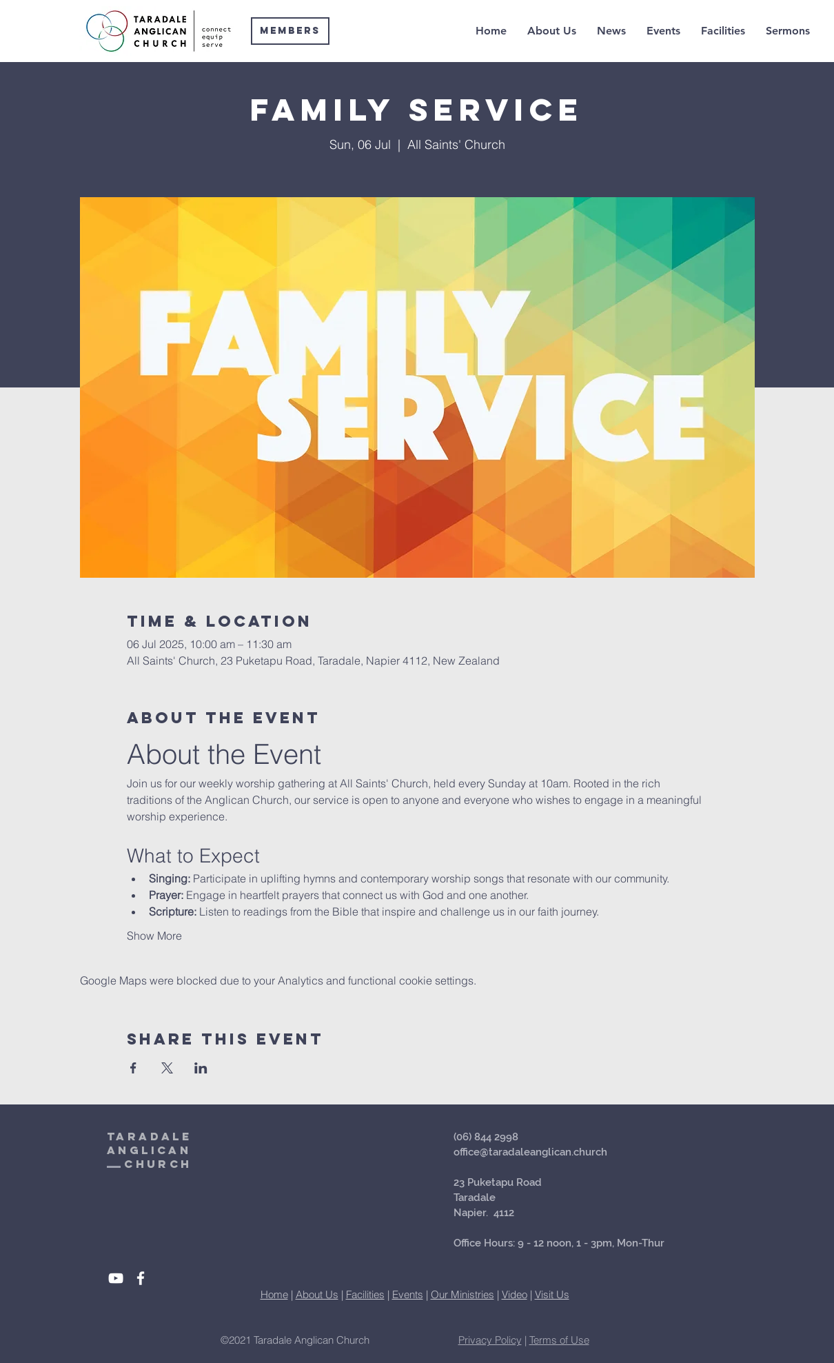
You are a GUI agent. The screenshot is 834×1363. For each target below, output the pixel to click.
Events (407, 1294)
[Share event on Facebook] (133, 1067)
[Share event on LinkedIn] (200, 1067)
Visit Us (552, 1294)
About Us (317, 1294)
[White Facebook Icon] (141, 1278)
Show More (154, 935)
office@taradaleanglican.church (530, 1152)
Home (274, 1294)
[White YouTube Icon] (116, 1278)
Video (514, 1294)
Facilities (365, 1294)
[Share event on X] (167, 1067)
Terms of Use (559, 1339)
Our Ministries (462, 1294)
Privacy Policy (490, 1339)
